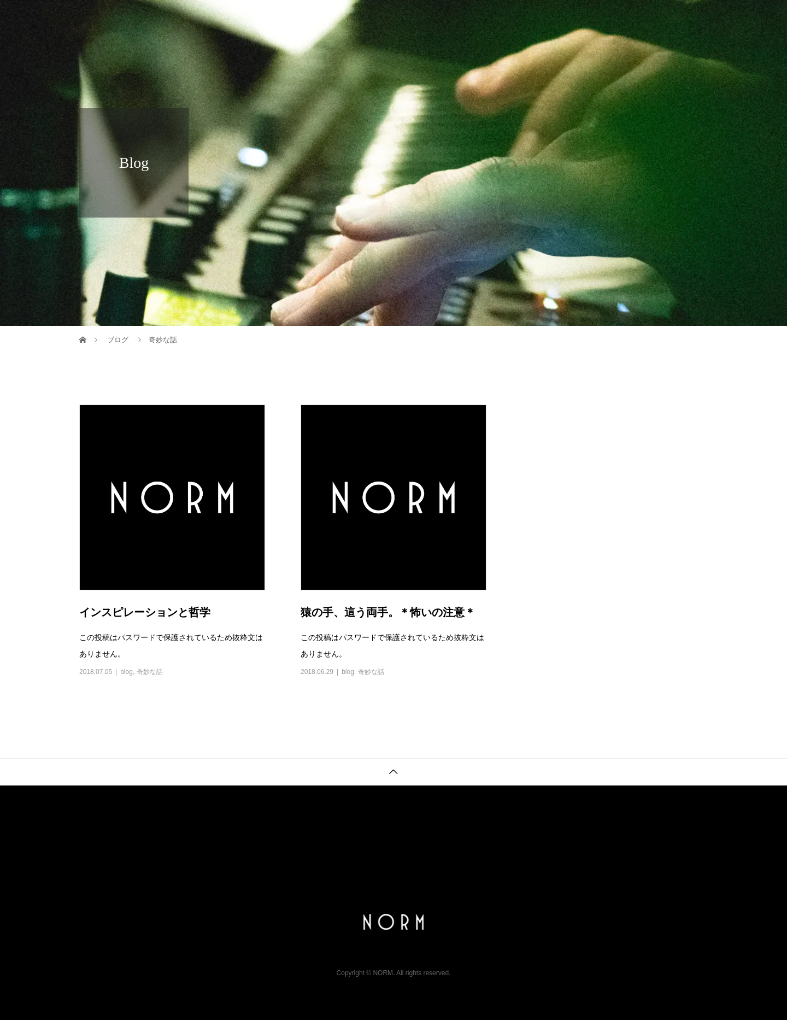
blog (126, 672)
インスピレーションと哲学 (144, 612)
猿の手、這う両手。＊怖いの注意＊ (388, 612)
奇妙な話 (150, 672)
